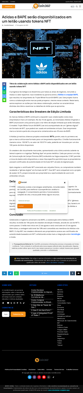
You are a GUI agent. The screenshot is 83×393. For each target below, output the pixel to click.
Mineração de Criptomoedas (67, 321)
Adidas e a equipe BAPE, (68, 94)
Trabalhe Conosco (72, 369)
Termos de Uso (59, 369)
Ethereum (60, 312)
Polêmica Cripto (62, 327)
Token (59, 343)
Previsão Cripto (62, 332)
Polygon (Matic (62, 329)
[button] (65, 182)
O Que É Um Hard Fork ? (41, 310)
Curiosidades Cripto (64, 303)
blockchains (61, 301)
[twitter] (20, 303)
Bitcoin (59, 298)
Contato (49, 369)
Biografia (60, 296)
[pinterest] (17, 303)
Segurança (61, 338)
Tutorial (59, 345)
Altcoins (60, 289)
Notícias (60, 325)
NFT (58, 323)
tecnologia (75, 234)
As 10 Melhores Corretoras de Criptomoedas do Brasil (41, 296)
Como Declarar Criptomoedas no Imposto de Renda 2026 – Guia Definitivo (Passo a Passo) (42, 291)
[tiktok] (23, 303)
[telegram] (3, 303)
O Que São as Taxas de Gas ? (41, 306)
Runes (59, 336)
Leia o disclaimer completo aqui (58, 390)
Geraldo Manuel (9, 25)
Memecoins (61, 318)
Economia (60, 307)
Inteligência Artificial (64, 316)
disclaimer (53, 210)
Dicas (59, 305)
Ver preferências (57, 206)
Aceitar (21, 206)
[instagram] (14, 303)
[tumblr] (11, 303)
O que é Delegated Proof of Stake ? (41, 314)
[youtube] (8, 303)
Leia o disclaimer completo (55, 262)
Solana (59, 341)
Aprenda (60, 292)
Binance (60, 294)
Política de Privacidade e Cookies (37, 210)
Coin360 (37, 244)
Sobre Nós (41, 369)
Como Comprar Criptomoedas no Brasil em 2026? (41, 301)
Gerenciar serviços (24, 200)
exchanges (61, 314)
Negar (37, 206)
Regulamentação (63, 334)
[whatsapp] (49, 377)
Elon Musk (60, 309)
